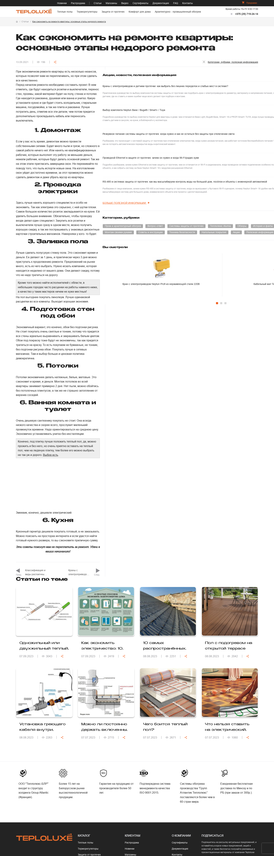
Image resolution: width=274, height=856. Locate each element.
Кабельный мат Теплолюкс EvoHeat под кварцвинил (241, 356)
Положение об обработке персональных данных (234, 828)
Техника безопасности (232, 290)
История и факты (214, 277)
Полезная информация (201, 302)
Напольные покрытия (200, 296)
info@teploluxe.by (34, 777)
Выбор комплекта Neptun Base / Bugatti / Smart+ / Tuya (209, 121)
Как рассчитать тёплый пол (140, 765)
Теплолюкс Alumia (239, 271)
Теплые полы (65, 11)
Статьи (98, 3)
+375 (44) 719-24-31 (32, 764)
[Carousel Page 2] (221, 374)
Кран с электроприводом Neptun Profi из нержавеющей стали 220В (203, 357)
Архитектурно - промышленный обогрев (178, 11)
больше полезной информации (209, 242)
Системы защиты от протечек (205, 271)
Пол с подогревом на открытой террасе (228, 538)
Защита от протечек (113, 11)
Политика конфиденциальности (188, 828)
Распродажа (78, 3)
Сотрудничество (181, 753)
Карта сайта (179, 765)
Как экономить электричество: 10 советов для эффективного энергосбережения (102, 539)
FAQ (175, 3)
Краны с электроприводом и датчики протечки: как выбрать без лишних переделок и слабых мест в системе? (207, 90)
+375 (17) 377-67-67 (32, 758)
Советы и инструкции (200, 290)
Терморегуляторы (87, 11)
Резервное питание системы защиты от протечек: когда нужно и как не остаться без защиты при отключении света (211, 151)
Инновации (214, 284)
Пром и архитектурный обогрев (206, 265)
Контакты (187, 3)
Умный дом (194, 284)
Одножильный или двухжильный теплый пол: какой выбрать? (43, 539)
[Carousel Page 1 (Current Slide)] (217, 374)
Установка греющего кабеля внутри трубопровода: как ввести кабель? (42, 620)
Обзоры (192, 277)
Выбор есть (127, 314)
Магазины (111, 3)
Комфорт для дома (140, 11)
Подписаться (218, 767)
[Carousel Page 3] (225, 374)
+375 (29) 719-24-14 (246, 14)
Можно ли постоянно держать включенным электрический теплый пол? (105, 620)
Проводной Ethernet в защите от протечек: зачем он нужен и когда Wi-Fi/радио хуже (210, 182)
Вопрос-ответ (238, 265)
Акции (223, 296)
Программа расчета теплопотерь (136, 779)
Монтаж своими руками (240, 284)
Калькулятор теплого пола (140, 771)
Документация (161, 3)
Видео (124, 3)
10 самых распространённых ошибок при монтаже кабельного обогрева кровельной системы (166, 539)
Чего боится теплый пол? (165, 619)
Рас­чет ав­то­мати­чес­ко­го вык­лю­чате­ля (141, 789)
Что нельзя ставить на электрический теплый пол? (227, 620)
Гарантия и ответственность (141, 759)
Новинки (62, 3)
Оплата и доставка (135, 753)
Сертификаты (140, 3)
